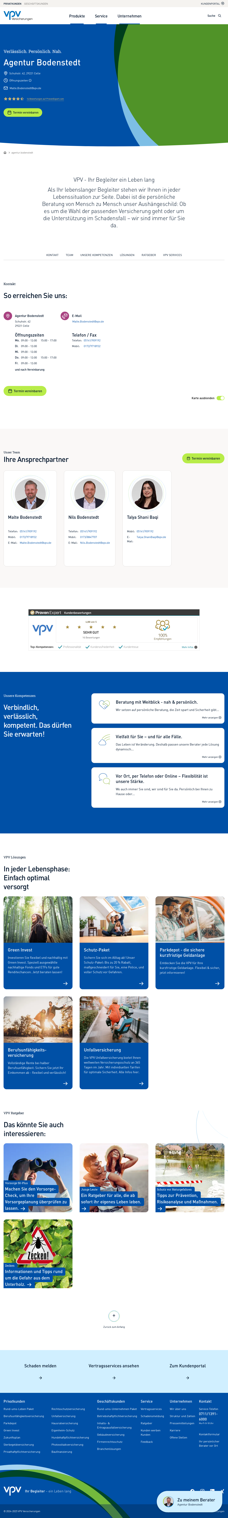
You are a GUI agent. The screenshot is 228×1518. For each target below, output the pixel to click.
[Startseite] (5, 152)
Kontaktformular (209, 1434)
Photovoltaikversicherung (67, 1444)
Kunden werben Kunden (150, 1432)
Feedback (147, 1441)
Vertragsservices (151, 1409)
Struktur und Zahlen (182, 1416)
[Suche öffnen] (220, 16)
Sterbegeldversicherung (19, 1444)
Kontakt (52, 255)
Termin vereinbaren (22, 112)
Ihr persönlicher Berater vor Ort (209, 1443)
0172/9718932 (92, 346)
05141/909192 (92, 340)
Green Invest (11, 1430)
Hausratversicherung (64, 1423)
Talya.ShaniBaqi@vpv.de (151, 537)
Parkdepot (10, 1423)
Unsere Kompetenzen (96, 255)
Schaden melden (40, 1371)
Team (69, 255)
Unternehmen (130, 16)
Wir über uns (178, 1409)
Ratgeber (149, 255)
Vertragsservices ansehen (114, 1371)
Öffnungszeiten (20, 80)
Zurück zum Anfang (114, 1319)
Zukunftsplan (12, 1437)
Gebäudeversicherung (111, 1434)
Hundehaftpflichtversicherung (70, 1437)
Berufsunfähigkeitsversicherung (24, 1416)
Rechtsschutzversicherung (68, 1409)
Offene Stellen (178, 1437)
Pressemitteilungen (182, 1423)
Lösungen (127, 255)
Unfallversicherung (63, 1416)
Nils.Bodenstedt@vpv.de (95, 542)
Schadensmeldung (152, 1416)
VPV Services (172, 255)
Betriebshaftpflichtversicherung (117, 1416)
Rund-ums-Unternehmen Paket (117, 1409)
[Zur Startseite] (18, 16)
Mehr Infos (189, 647)
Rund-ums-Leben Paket (19, 1409)
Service (101, 16)
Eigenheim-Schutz (62, 1430)
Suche (211, 16)
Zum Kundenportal (188, 1371)
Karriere (175, 1430)
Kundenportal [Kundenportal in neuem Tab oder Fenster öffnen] (212, 3)
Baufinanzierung (61, 1451)
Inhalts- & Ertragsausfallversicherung (114, 1425)
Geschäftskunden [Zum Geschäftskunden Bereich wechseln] (36, 3)
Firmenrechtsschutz (109, 1441)
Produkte (77, 16)
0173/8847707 (88, 537)
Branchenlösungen (109, 1449)
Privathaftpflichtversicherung (22, 1451)
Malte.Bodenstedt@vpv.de (25, 88)
